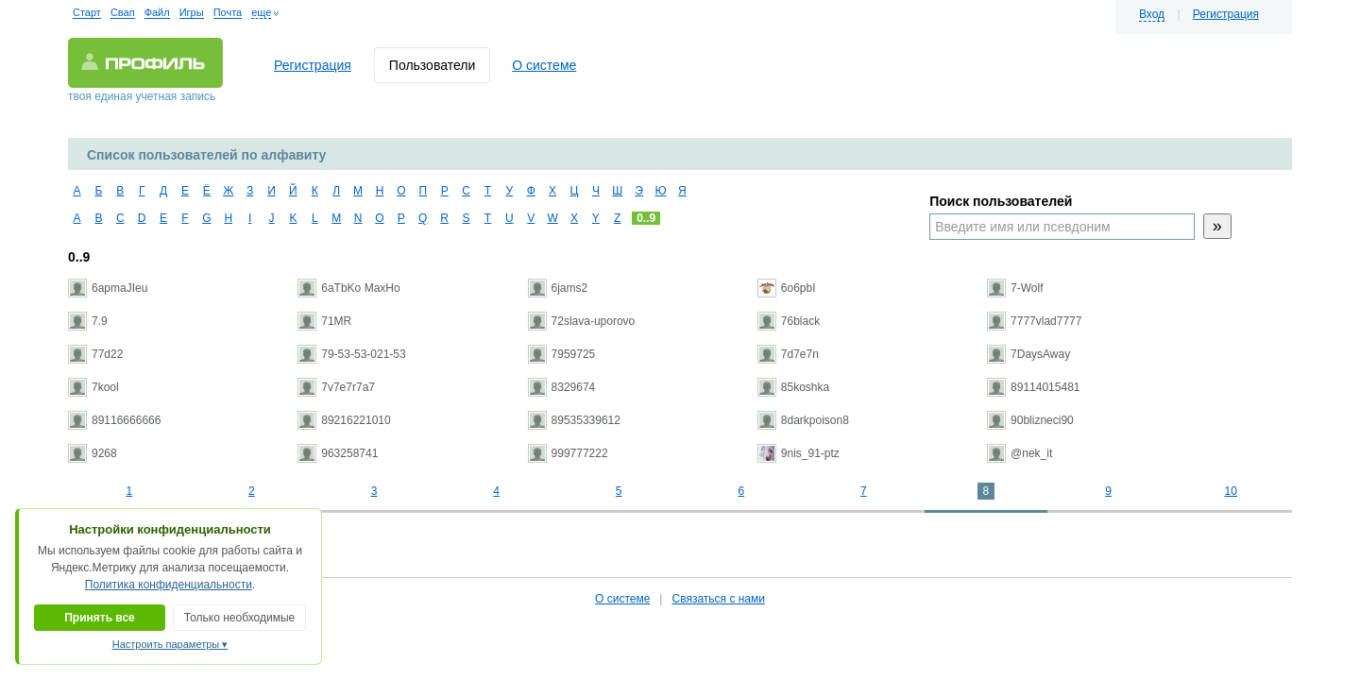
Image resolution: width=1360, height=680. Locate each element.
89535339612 (574, 420)
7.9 (88, 321)
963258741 (338, 453)
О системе (544, 65)
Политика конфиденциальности (168, 584)
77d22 (95, 354)
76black (788, 321)
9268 (92, 453)
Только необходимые (239, 617)
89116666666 (114, 420)
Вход (1151, 14)
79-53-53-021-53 (351, 354)
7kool (93, 387)
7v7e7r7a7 (336, 387)
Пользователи (432, 65)
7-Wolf (1015, 288)
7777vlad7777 (1034, 321)
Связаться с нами (718, 598)
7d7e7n (788, 354)
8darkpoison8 (803, 420)
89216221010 (344, 420)
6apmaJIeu (107, 288)
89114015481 (1033, 387)
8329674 (562, 387)
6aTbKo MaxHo (349, 288)
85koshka (793, 387)
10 (1230, 491)
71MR (324, 321)
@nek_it (1019, 453)
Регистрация (1226, 14)
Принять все (99, 617)
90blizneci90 (1030, 420)
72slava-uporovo (582, 321)
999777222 (568, 453)
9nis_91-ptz (798, 453)
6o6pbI (786, 288)
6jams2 (558, 288)
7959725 (562, 354)
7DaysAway (1028, 354)
